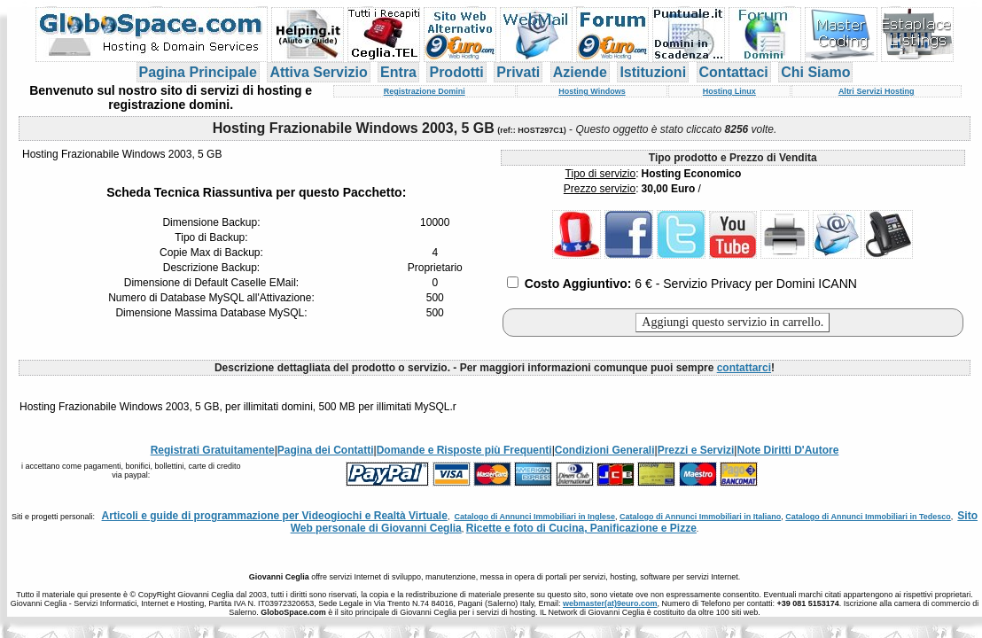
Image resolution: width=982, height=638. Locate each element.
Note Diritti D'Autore (787, 450)
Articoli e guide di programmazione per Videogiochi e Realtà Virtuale (275, 516)
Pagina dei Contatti (325, 450)
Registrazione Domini (424, 91)
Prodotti (456, 72)
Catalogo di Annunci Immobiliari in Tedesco (868, 516)
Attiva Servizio (318, 72)
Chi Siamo (815, 72)
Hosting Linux (729, 91)
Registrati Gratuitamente (213, 450)
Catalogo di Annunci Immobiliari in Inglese (534, 516)
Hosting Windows (591, 91)
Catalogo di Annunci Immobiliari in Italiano (700, 516)
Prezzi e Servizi (696, 450)
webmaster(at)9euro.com (610, 603)
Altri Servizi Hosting (876, 91)
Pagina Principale (198, 72)
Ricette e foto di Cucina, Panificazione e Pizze (581, 528)
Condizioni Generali (605, 450)
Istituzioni (653, 72)
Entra (398, 72)
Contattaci (733, 72)
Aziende (580, 72)
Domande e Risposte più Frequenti (464, 450)
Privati (518, 72)
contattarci (744, 368)
